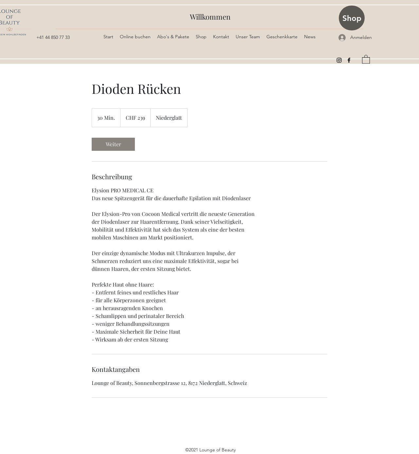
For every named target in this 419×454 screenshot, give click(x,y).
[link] (113, 144)
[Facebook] (349, 60)
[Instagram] (339, 60)
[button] (366, 59)
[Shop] (352, 18)
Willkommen (210, 17)
